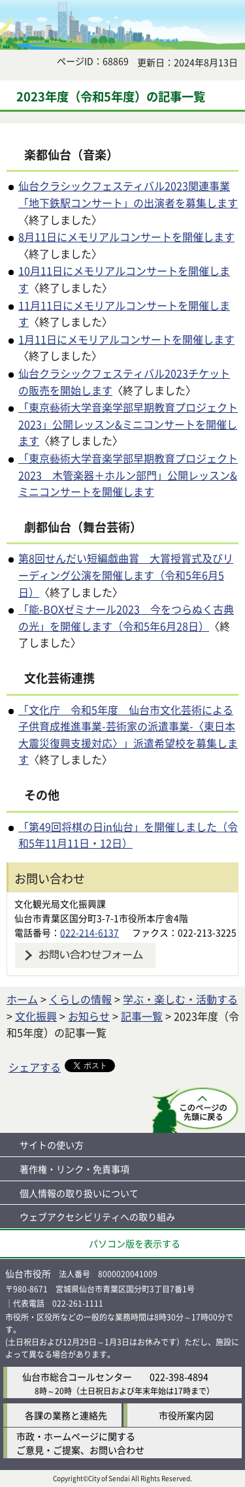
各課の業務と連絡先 (66, 1415)
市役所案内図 (186, 1415)
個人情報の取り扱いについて (79, 1193)
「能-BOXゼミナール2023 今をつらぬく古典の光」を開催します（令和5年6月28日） (126, 617)
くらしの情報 (80, 999)
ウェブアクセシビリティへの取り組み (97, 1216)
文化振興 (36, 1016)
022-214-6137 (89, 932)
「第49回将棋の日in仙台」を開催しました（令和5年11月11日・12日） (128, 835)
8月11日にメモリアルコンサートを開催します (126, 236)
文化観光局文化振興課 (60, 903)
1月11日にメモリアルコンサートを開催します (126, 339)
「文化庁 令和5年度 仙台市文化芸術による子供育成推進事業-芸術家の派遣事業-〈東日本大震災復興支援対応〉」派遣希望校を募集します (128, 735)
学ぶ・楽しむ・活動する (180, 999)
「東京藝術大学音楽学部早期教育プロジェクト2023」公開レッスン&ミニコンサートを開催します (128, 423)
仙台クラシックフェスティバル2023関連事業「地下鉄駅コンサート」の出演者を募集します (128, 194)
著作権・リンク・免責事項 (74, 1168)
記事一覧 (142, 1016)
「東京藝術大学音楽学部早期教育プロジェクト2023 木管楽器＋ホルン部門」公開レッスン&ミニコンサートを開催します (128, 474)
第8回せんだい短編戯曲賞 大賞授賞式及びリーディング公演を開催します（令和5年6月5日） (125, 574)
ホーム (22, 999)
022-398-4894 (179, 1376)
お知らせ (89, 1016)
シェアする (34, 1067)
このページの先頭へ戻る (195, 1110)
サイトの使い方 (52, 1144)
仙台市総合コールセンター (77, 1376)
